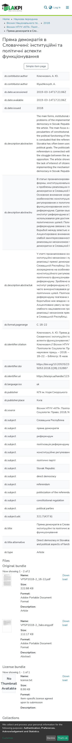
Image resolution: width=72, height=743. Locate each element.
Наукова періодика (25, 19)
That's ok (63, 738)
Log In (57, 7)
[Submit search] (46, 7)
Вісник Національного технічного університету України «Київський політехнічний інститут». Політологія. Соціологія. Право (23, 23)
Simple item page (36, 66)
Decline (51, 738)
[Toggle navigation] (67, 7)
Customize (7, 738)
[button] (50, 7)
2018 (46, 23)
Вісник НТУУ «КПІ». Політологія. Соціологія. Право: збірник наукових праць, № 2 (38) (23, 27)
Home (6, 19)
